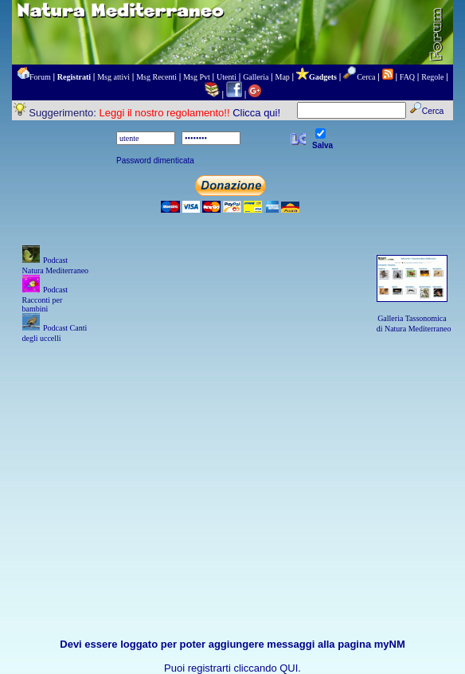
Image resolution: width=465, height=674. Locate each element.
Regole (432, 76)
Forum (40, 76)
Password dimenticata (155, 160)
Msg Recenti (156, 76)
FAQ (407, 76)
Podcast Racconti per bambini (45, 299)
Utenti (226, 76)
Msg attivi (113, 76)
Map (282, 76)
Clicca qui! (256, 113)
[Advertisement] (233, 456)
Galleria (255, 76)
